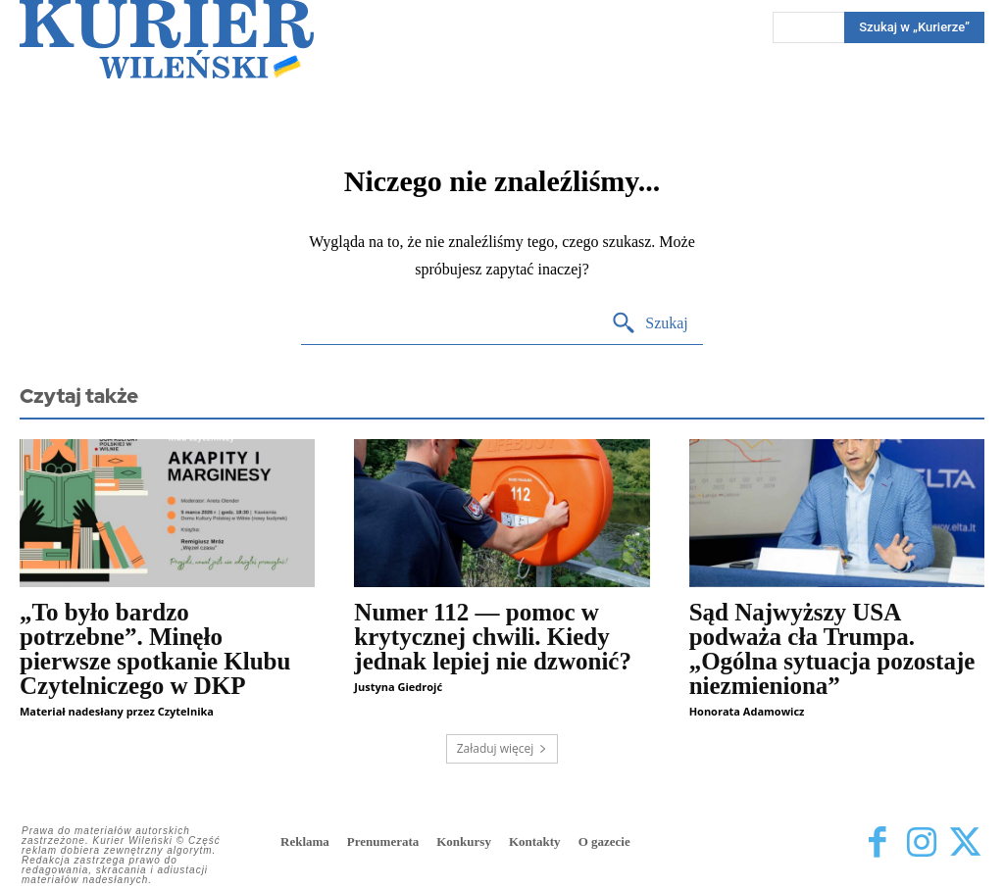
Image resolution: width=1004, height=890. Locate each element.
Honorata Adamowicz (747, 711)
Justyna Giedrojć (398, 686)
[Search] (649, 324)
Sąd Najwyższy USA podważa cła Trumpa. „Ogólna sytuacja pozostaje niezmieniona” (832, 649)
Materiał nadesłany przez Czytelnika (117, 711)
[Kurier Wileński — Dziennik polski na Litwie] (167, 39)
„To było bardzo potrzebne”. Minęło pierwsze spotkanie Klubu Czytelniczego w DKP (155, 649)
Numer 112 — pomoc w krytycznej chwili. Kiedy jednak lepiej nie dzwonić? (492, 636)
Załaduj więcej (502, 748)
